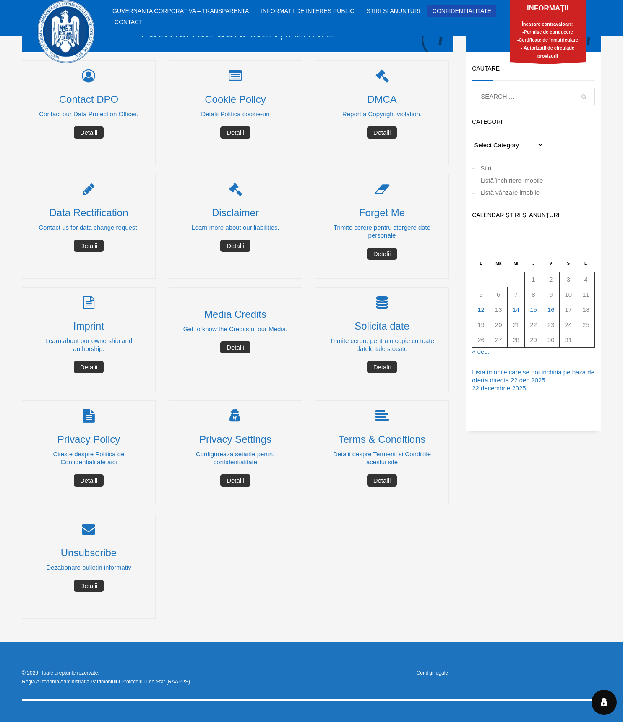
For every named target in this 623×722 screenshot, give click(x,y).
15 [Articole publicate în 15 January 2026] (533, 309)
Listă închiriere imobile (511, 180)
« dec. (480, 351)
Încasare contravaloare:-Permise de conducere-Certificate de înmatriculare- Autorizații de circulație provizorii (548, 33)
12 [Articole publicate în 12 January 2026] (481, 309)
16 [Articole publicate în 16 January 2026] (551, 309)
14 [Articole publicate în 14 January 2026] (515, 309)
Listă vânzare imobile (510, 192)
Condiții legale (432, 673)
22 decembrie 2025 (499, 388)
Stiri (485, 168)
